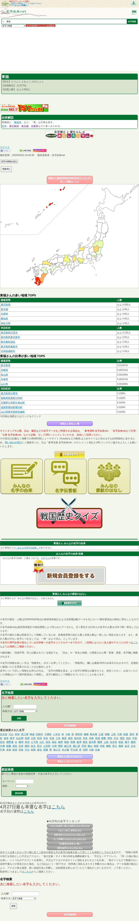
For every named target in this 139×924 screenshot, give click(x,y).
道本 (6, 738)
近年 (4, 126)
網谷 (27, 746)
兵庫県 (34, 126)
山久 (41, 742)
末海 (8, 749)
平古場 (74, 749)
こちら (58, 806)
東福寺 (17, 122)
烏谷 (128, 738)
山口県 (4, 384)
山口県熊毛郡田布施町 (13, 412)
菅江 (114, 746)
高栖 (45, 749)
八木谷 (56, 734)
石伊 (21, 746)
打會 (2, 749)
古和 (33, 738)
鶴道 (66, 742)
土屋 (101, 734)
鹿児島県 (14, 126)
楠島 (108, 746)
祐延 (120, 742)
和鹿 (72, 742)
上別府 (46, 746)
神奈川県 (5, 323)
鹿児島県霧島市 (9, 346)
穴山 (11, 734)
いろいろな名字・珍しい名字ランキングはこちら (70, 826)
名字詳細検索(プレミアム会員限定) (40, 26)
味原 (14, 749)
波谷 (48, 742)
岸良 (85, 738)
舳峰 (86, 734)
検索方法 (7, 711)
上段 (113, 734)
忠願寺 (39, 734)
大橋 (91, 749)
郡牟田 (78, 734)
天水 (116, 738)
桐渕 (21, 742)
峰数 (103, 738)
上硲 (106, 742)
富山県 (4, 374)
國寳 (99, 742)
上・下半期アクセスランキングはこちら (69, 839)
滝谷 (45, 738)
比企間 (19, 738)
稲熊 (33, 749)
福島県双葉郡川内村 (12, 398)
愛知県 (4, 318)
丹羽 (83, 746)
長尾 (27, 738)
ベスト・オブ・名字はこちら (70, 830)
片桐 (119, 734)
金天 (127, 746)
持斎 (102, 746)
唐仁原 (76, 746)
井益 (21, 749)
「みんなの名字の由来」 (27, 547)
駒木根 (93, 734)
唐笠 (131, 734)
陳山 (90, 746)
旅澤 (79, 742)
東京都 (25, 126)
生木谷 (113, 742)
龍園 (8, 746)
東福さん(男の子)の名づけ (69, 756)
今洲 (54, 746)
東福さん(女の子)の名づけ (69, 761)
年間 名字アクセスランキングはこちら (69, 835)
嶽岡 (60, 742)
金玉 (33, 746)
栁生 (85, 742)
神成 (32, 734)
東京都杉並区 (8, 342)
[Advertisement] (69, 49)
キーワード (8, 781)
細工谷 (67, 746)
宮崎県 (4, 370)
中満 (2, 746)
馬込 (54, 742)
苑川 (39, 746)
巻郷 (107, 734)
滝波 (51, 738)
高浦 (97, 738)
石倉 (97, 749)
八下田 (34, 742)
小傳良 (48, 734)
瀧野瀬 (9, 742)
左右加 (3, 734)
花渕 (39, 738)
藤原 (133, 742)
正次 (133, 746)
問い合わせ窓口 (13, 442)
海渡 (96, 746)
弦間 (85, 749)
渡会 (39, 749)
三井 (58, 738)
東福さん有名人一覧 (69, 423)
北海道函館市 (8, 351)
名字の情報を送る (9, 161)
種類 (4, 786)
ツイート (5, 147)
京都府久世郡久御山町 (13, 402)
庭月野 (92, 742)
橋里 (64, 738)
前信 (17, 734)
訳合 (2, 742)
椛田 (70, 738)
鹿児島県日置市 (9, 332)
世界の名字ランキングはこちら (69, 848)
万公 (27, 749)
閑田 (60, 746)
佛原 (120, 746)
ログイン (45, 558)
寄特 (109, 738)
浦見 (14, 746)
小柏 (67, 734)
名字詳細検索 (69, 725)
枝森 (125, 734)
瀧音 (122, 738)
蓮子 (127, 742)
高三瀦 (24, 734)
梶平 (12, 738)
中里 (134, 738)
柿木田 (77, 738)
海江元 (56, 749)
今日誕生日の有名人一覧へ (70, 844)
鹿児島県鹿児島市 (10, 337)
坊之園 (65, 749)
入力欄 (6, 706)
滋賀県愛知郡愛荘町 (12, 407)
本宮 (27, 742)
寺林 (91, 738)
